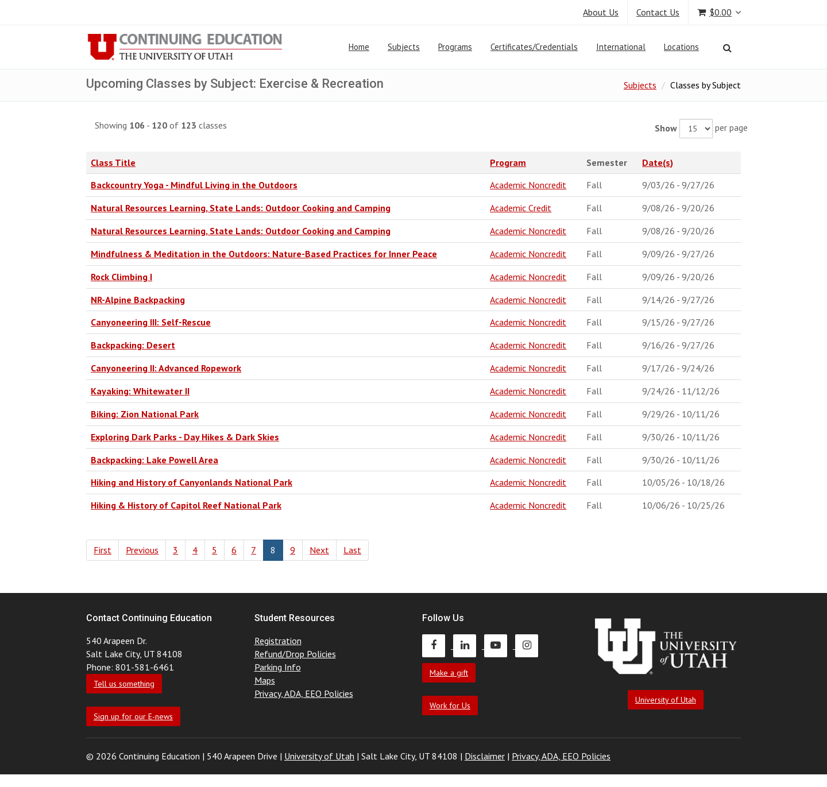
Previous (142, 550)
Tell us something (124, 684)
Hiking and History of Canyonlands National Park (191, 482)
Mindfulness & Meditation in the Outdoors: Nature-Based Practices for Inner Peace (264, 253)
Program (508, 162)
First (102, 550)
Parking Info (277, 667)
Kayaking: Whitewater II (140, 391)
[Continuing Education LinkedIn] (468, 645)
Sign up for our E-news (133, 716)
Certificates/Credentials (534, 46)
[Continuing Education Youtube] (499, 645)
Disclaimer (485, 756)
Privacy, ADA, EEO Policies (303, 693)
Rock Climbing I (121, 276)
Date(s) (657, 162)
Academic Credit (520, 208)
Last (352, 550)
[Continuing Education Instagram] (529, 645)
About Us (601, 12)
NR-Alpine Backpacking (138, 299)
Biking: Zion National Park (145, 414)
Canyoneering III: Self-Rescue (151, 322)
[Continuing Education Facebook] (437, 645)
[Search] (727, 47)
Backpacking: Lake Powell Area (154, 460)
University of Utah (665, 700)
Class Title (113, 162)
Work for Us (450, 705)
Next (319, 550)
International (621, 46)
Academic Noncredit (528, 185)
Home (359, 46)
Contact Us (657, 12)
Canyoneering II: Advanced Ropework (166, 368)
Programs (455, 46)
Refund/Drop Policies (295, 654)
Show (666, 128)
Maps (264, 680)
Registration (278, 640)
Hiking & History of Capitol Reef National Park (186, 505)
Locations (681, 46)
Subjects (404, 46)
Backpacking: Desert (133, 345)
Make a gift (449, 673)
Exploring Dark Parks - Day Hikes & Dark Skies (185, 437)
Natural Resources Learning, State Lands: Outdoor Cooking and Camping (241, 208)
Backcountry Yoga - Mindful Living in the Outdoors (194, 185)
